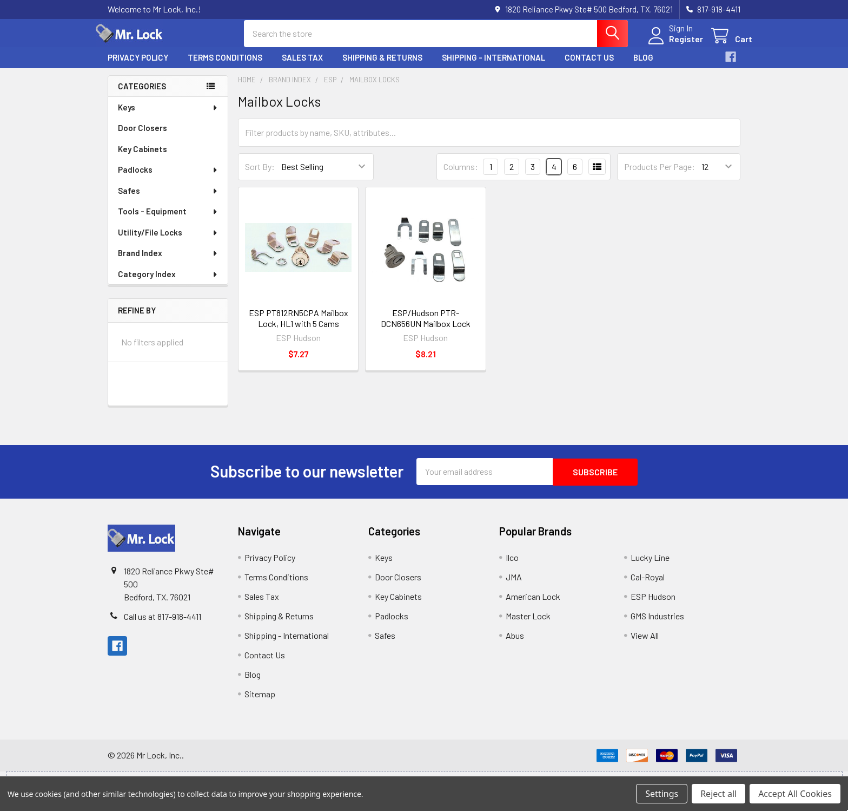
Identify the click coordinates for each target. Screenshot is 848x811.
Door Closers (142, 137)
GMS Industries (657, 624)
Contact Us (589, 66)
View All (645, 643)
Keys (168, 116)
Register (674, 45)
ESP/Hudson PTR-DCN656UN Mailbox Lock (426, 326)
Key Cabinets (142, 158)
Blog (643, 66)
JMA (514, 585)
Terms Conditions (225, 66)
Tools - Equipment (168, 220)
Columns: (460, 175)
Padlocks (168, 179)
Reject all (718, 794)
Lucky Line (650, 565)
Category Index (168, 283)
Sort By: (260, 176)
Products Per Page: (659, 176)
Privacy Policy (138, 66)
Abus (515, 643)
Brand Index (168, 262)
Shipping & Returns (382, 66)
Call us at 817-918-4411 (162, 624)
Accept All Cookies (795, 794)
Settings (661, 794)
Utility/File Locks (168, 241)
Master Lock (528, 624)
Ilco (512, 565)
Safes (168, 200)
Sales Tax (302, 66)
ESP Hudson (653, 604)
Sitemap (259, 702)
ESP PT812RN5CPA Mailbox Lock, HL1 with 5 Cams (298, 326)
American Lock (533, 604)
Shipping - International (493, 66)
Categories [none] (142, 95)
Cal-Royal (648, 585)
